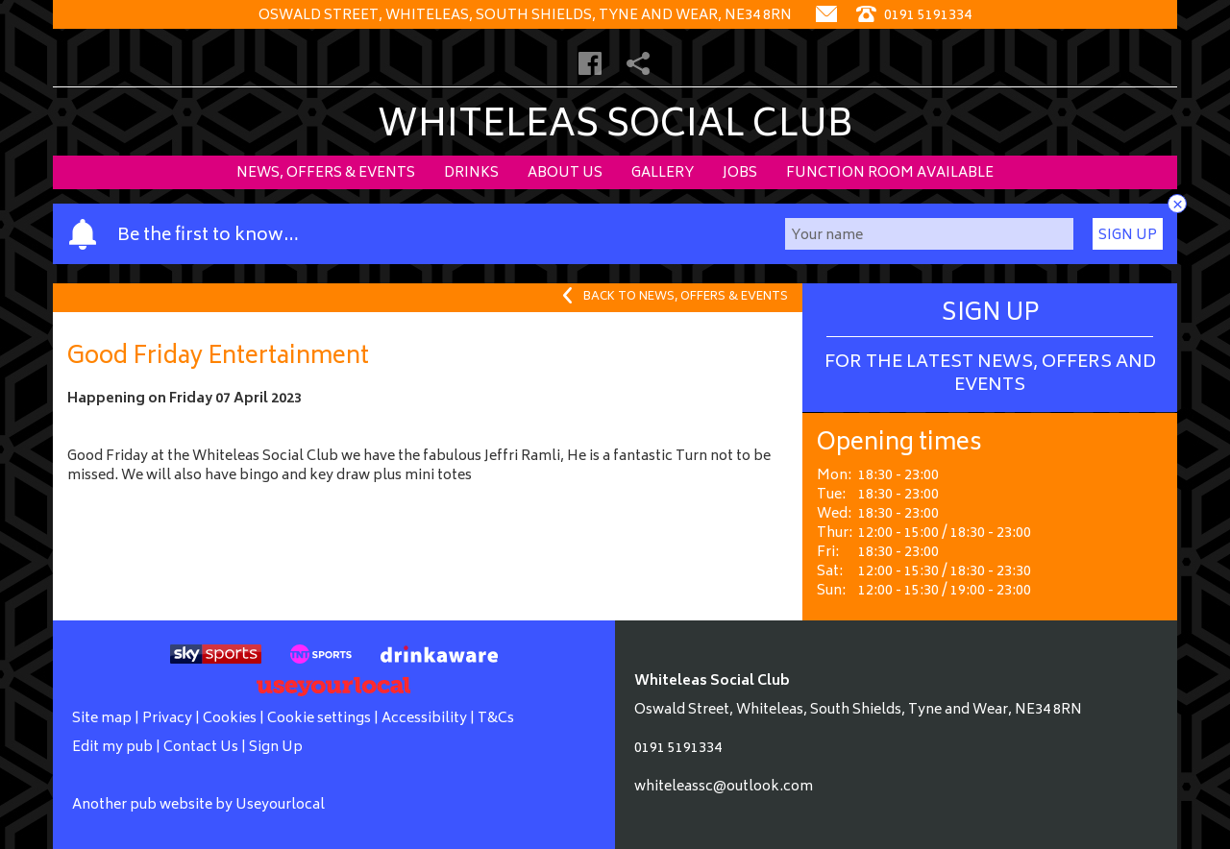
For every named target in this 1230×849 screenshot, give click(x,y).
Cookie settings (319, 719)
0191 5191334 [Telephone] (914, 16)
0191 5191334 (678, 749)
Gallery (662, 173)
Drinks (471, 173)
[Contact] (826, 16)
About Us (565, 173)
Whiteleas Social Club (615, 127)
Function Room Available (890, 173)
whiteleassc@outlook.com (723, 787)
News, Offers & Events (325, 173)
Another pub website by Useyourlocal (198, 805)
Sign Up (1127, 236)
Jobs (740, 173)
